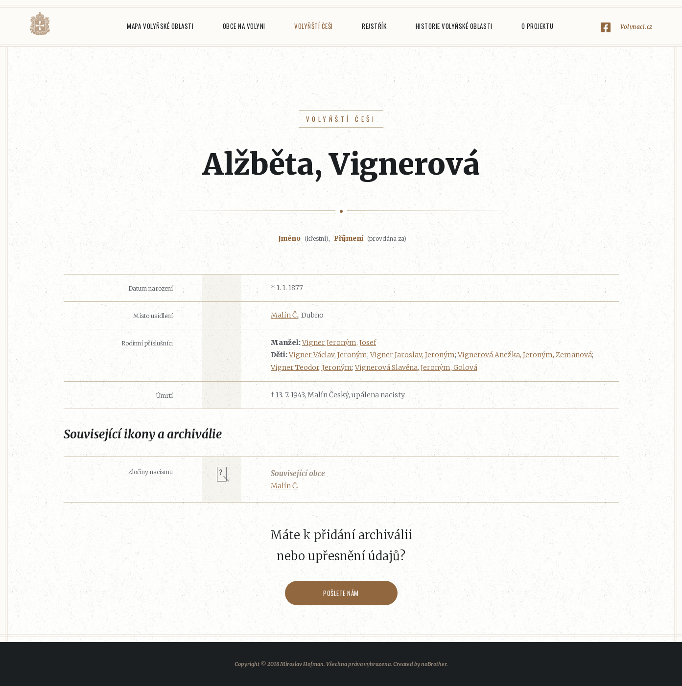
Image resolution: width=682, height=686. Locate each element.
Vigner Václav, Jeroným (328, 354)
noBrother (434, 664)
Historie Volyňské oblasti (454, 26)
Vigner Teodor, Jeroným (311, 367)
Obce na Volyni (244, 26)
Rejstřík (374, 26)
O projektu (537, 26)
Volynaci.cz (636, 26)
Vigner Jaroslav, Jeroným (412, 354)
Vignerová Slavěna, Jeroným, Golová (416, 367)
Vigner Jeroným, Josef (339, 342)
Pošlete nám (341, 593)
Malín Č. (284, 315)
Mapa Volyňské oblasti (160, 26)
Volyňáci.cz (39, 23)
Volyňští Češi (313, 26)
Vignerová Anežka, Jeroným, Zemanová (525, 354)
